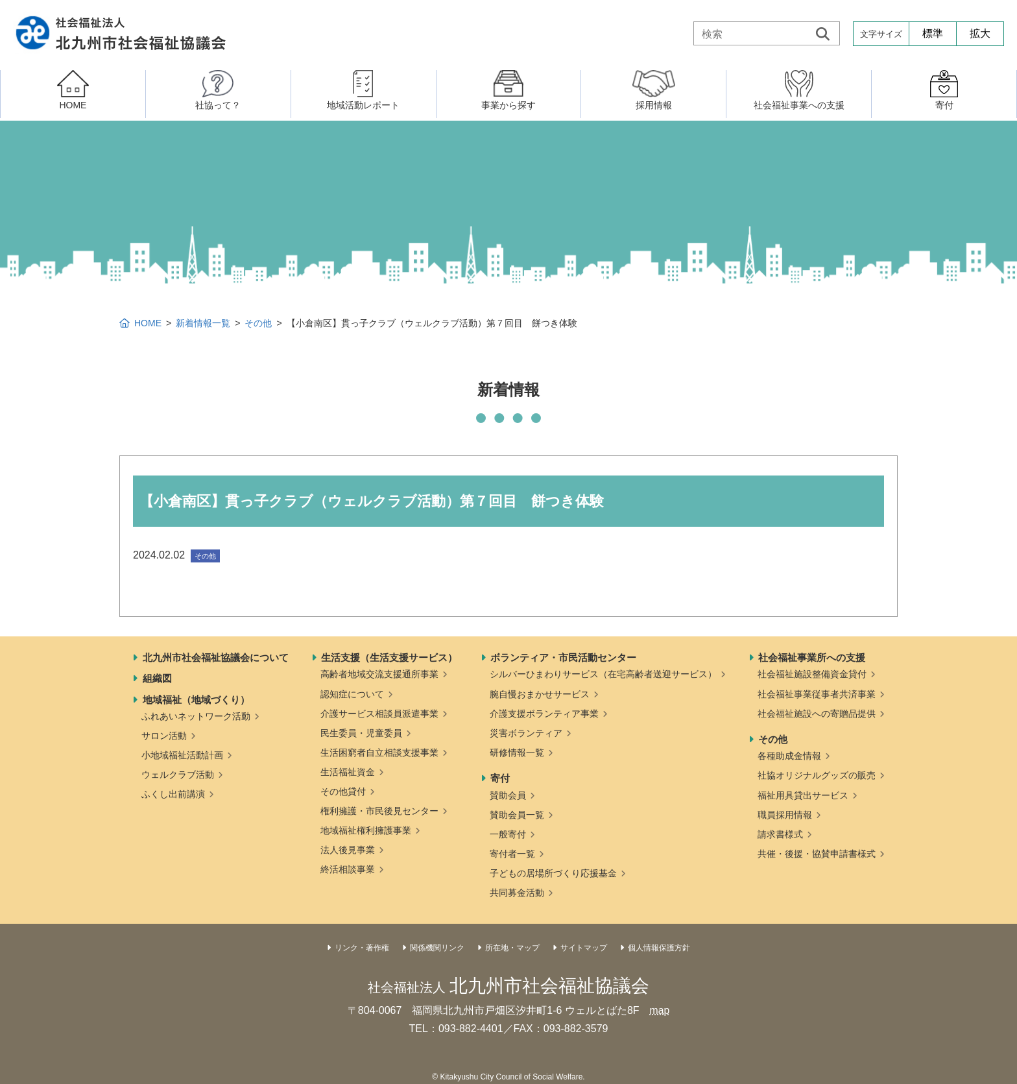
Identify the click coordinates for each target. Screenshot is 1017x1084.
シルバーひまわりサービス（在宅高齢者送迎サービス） (603, 674)
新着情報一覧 (203, 323)
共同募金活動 (517, 892)
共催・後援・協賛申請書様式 (817, 854)
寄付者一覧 (512, 854)
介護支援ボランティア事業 (544, 713)
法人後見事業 (347, 850)
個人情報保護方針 (659, 947)
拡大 (980, 33)
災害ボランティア (526, 733)
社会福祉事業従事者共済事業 (817, 694)
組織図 (157, 678)
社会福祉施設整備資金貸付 (812, 674)
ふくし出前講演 (173, 794)
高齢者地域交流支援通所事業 (379, 674)
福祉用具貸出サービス (803, 795)
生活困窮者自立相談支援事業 (379, 752)
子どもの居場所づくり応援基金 (553, 873)
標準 (932, 33)
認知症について (352, 694)
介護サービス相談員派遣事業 (379, 713)
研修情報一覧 (517, 752)
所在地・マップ (512, 947)
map (659, 1010)
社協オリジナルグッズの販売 (817, 775)
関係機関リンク (437, 947)
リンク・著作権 (362, 947)
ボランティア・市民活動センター (563, 657)
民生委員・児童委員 (361, 733)
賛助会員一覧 (517, 815)
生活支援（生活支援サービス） (389, 657)
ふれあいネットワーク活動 (195, 716)
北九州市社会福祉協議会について (216, 657)
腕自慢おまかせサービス (540, 694)
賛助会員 (508, 795)
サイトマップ (583, 947)
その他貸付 (343, 791)
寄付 (500, 778)
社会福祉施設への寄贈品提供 (817, 713)
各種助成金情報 (789, 756)
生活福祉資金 (347, 772)
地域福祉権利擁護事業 (365, 830)
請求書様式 (780, 834)
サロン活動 (164, 735)
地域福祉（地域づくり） (196, 699)
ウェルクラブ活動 (177, 774)
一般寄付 (508, 834)
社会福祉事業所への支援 (811, 657)
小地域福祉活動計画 (182, 755)
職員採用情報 (785, 815)
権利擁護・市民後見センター (379, 811)
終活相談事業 (347, 869)
